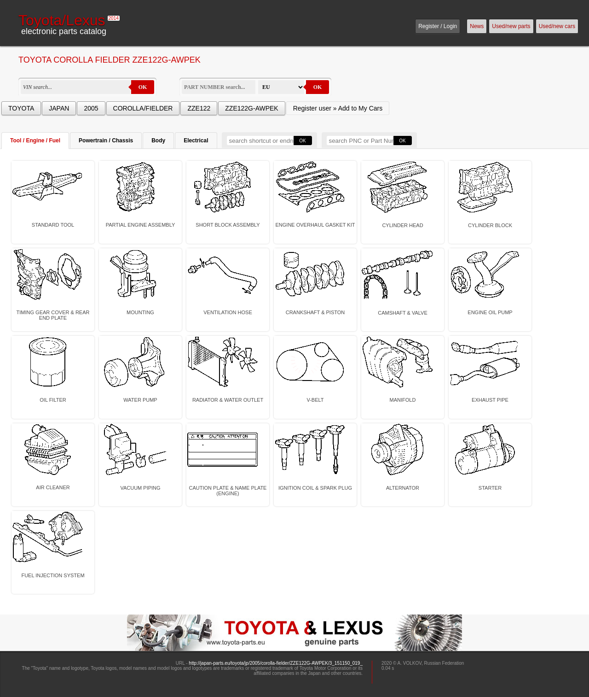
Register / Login (437, 26)
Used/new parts (511, 26)
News (477, 26)
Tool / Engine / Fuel (35, 140)
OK (143, 87)
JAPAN (59, 108)
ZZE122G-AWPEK (251, 108)
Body (158, 140)
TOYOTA (21, 108)
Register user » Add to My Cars (338, 108)
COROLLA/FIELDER (143, 108)
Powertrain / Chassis (106, 140)
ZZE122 (198, 108)
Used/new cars (557, 26)
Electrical (196, 140)
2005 (91, 108)
